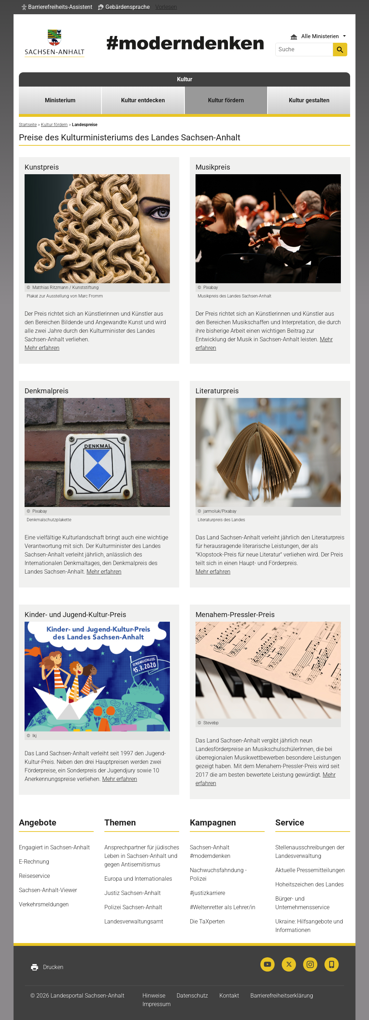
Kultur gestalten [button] (309, 100)
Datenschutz (192, 995)
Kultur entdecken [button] (143, 100)
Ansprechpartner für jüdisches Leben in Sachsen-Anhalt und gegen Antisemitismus (141, 856)
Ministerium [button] (60, 100)
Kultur (184, 79)
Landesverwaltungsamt (133, 921)
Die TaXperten (207, 921)
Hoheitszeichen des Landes (309, 884)
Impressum (156, 1004)
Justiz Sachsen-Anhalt (132, 893)
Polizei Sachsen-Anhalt (133, 907)
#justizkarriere (207, 893)
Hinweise (153, 995)
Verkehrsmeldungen (44, 904)
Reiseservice (34, 876)
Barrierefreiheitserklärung (281, 995)
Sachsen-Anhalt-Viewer (48, 890)
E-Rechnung (34, 861)
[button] (57, 7)
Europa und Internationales (138, 878)
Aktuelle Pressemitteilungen (310, 870)
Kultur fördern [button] (226, 100)
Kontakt (229, 995)
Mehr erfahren (42, 348)
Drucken (46, 967)
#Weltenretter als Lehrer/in (222, 907)
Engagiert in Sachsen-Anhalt (54, 847)
